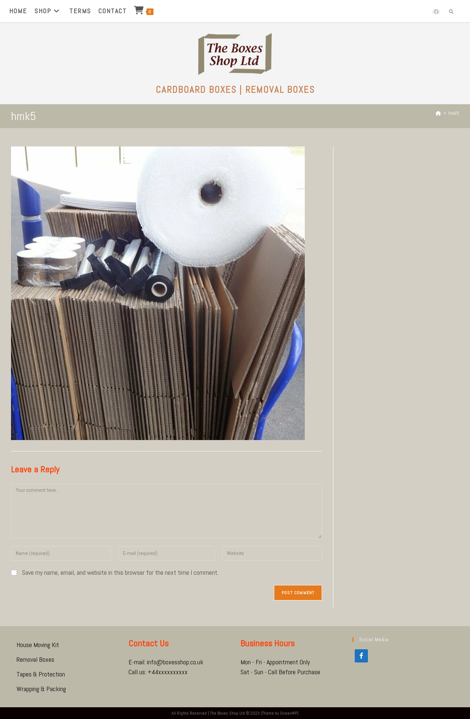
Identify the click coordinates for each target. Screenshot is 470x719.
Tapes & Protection (41, 674)
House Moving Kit (38, 644)
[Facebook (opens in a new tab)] (436, 11)
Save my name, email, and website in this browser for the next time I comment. (120, 572)
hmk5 (453, 113)
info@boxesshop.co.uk (175, 662)
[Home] (438, 113)
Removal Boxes (35, 659)
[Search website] (451, 12)
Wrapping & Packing (41, 688)
